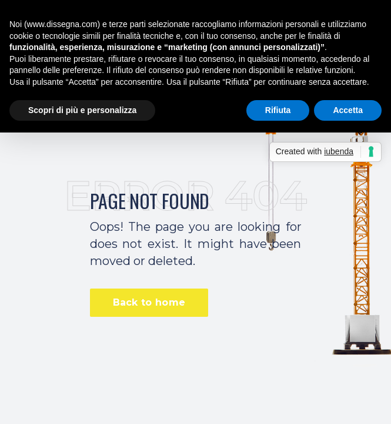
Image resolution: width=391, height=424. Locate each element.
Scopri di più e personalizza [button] (82, 110)
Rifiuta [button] (278, 110)
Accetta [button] (348, 110)
